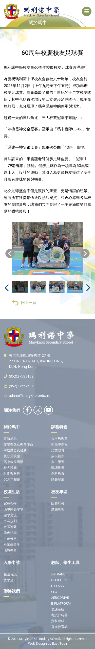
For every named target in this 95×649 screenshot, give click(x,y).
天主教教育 (59, 438)
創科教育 (57, 473)
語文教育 (57, 450)
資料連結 (57, 621)
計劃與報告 (12, 473)
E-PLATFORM (61, 603)
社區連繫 (10, 526)
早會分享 (10, 538)
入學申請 (12, 562)
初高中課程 (59, 444)
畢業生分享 (12, 544)
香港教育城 (59, 626)
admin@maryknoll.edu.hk (29, 395)
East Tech (59, 643)
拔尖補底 (57, 456)
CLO (54, 591)
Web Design (37, 643)
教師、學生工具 (65, 562)
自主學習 (57, 461)
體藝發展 (57, 479)
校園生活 (12, 491)
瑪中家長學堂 (13, 509)
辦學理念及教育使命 (18, 444)
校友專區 (59, 491)
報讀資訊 (10, 574)
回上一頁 (24, 304)
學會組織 (10, 532)
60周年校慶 (12, 479)
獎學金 (8, 580)
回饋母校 (57, 503)
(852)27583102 (21, 376)
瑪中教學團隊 (13, 461)
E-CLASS (57, 586)
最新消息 (10, 438)
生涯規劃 (10, 521)
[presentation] (10, 255)
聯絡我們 (12, 591)
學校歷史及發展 (15, 450)
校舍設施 (10, 467)
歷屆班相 (57, 509)
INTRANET (59, 574)
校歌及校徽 (12, 456)
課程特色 (59, 427)
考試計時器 (59, 615)
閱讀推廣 (57, 467)
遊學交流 (10, 515)
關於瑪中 (12, 427)
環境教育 (10, 550)
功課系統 (57, 609)
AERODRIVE (60, 597)
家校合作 (10, 503)
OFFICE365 (59, 580)
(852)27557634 (21, 385)
